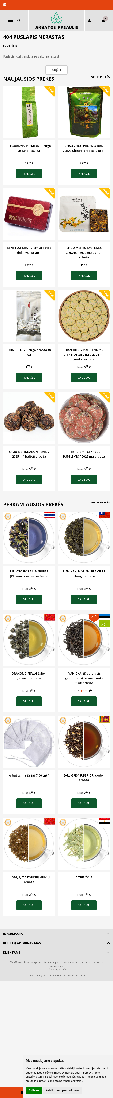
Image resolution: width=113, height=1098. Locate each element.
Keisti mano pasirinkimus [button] (62, 1090)
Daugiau (84, 377)
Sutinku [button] (34, 1090)
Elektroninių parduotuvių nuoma (46, 975)
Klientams (11, 952)
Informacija (13, 934)
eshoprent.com (76, 975)
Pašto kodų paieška (56, 969)
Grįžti (56, 70)
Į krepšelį (29, 174)
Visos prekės (100, 77)
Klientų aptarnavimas (22, 943)
